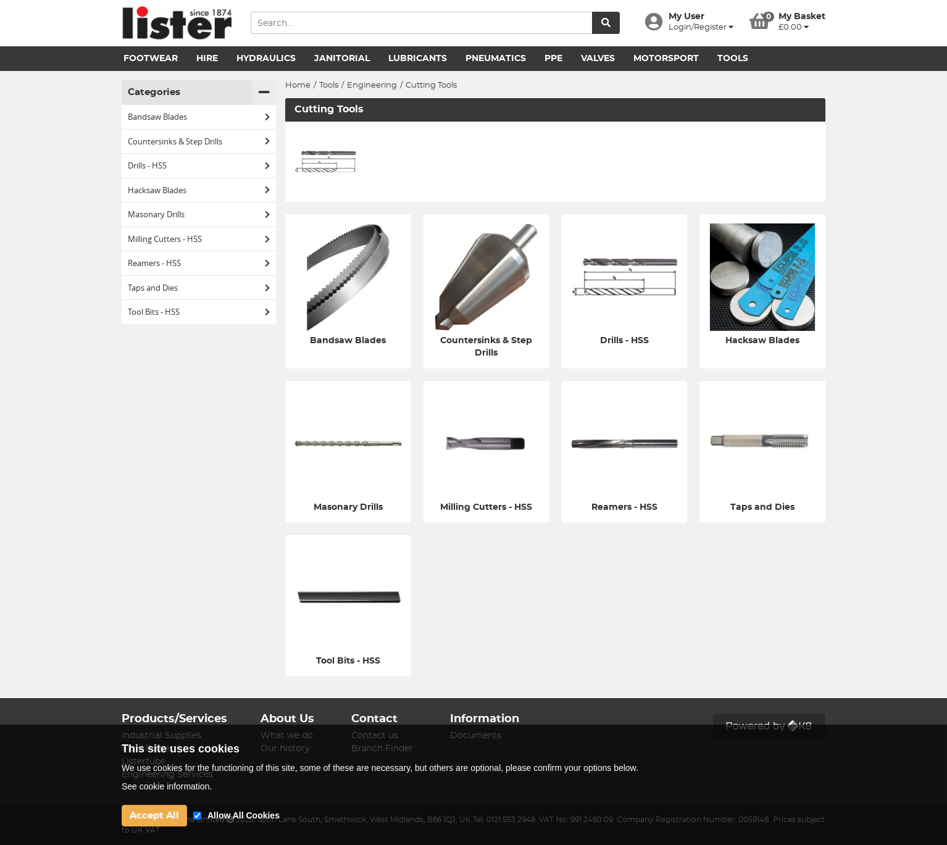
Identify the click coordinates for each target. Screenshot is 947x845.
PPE (553, 58)
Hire (207, 58)
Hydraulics (266, 58)
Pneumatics (495, 58)
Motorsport (666, 58)
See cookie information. (167, 786)
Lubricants (417, 58)
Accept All (154, 815)
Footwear (150, 58)
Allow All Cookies (243, 815)
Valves (598, 58)
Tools (732, 58)
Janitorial (342, 58)
